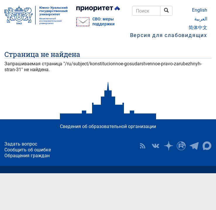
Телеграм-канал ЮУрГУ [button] (194, 145)
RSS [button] (142, 145)
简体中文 (198, 27)
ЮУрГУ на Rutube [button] (181, 145)
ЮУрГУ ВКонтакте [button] (155, 145)
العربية (200, 19)
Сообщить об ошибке (27, 150)
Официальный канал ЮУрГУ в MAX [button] (207, 145)
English (199, 10)
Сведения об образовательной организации (108, 126)
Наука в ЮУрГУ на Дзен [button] (168, 145)
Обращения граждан (27, 155)
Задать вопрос (20, 144)
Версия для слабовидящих (168, 35)
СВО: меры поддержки (103, 22)
